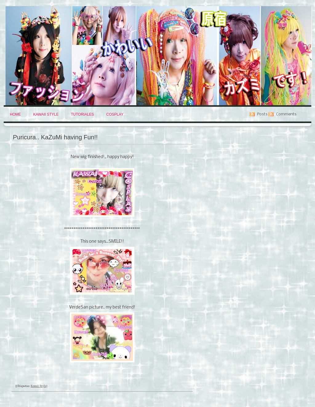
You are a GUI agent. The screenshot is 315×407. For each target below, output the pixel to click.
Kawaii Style (45, 114)
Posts (262, 114)
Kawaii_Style (38, 386)
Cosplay (115, 114)
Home (15, 114)
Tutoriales (82, 114)
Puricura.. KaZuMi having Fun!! (55, 137)
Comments (286, 114)
